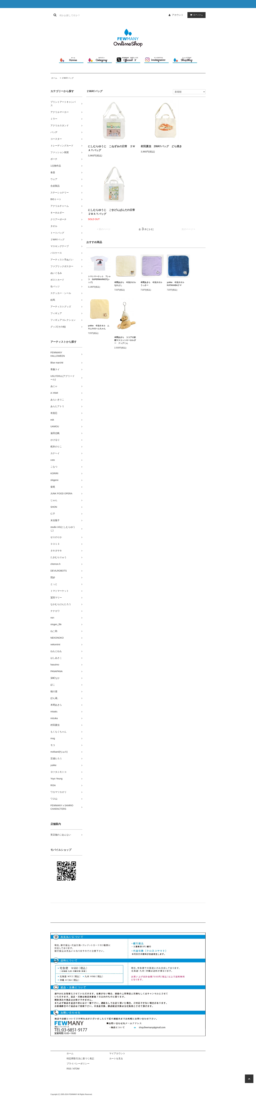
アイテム (196, 15)
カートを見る (116, 1058)
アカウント (177, 15)
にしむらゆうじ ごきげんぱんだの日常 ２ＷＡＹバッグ (112, 212)
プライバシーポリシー (78, 1063)
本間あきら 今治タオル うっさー (152, 283)
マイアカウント (117, 1053)
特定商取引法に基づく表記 (80, 1058)
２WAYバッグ (68, 78)
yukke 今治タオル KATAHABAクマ (176, 283)
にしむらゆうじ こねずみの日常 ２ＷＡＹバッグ (111, 148)
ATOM (76, 1068)
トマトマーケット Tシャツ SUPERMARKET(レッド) (99, 279)
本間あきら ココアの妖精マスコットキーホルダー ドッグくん (125, 340)
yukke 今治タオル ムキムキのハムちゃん (98, 327)
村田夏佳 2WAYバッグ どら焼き (161, 146)
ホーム (54, 78)
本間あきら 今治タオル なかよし (125, 283)
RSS (69, 1068)
